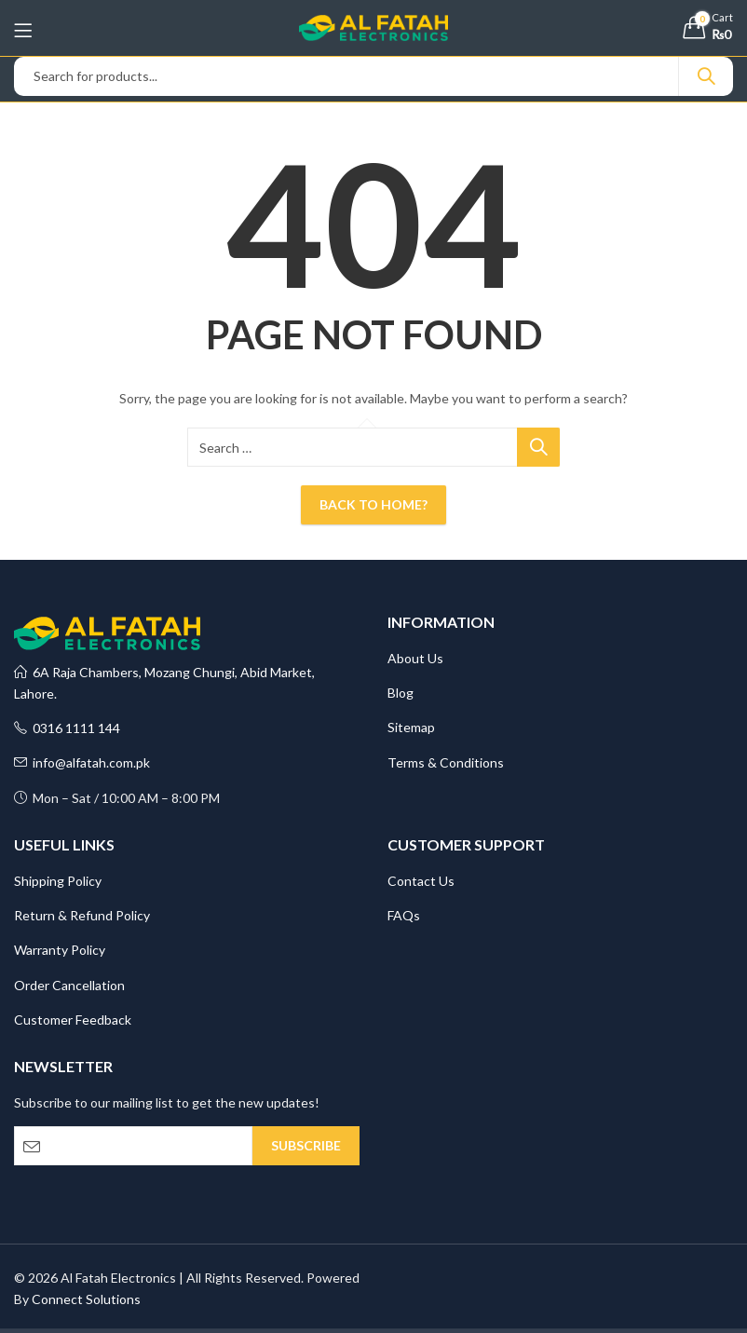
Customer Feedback (72, 1019)
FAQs (403, 915)
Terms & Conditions (445, 762)
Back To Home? (373, 504)
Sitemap (411, 727)
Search (706, 76)
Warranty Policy (59, 950)
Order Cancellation (69, 985)
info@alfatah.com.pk (82, 762)
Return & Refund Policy (82, 915)
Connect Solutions (86, 1299)
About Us (415, 658)
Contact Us (421, 881)
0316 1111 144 (67, 728)
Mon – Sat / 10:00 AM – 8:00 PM (117, 798)
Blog (400, 693)
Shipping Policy (58, 881)
